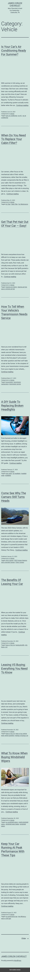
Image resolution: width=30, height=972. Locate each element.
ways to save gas (6, 918)
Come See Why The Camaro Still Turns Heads (13, 497)
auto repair (9, 473)
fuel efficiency (22, 916)
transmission (9, 382)
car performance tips (11, 916)
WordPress (17, 960)
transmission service (15, 384)
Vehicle (12, 113)
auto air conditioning (11, 115)
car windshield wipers (12, 822)
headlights (8, 475)
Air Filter (8, 204)
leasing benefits (20, 645)
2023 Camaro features (20, 560)
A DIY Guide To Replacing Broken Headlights (12, 405)
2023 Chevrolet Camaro (8, 562)
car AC (20, 115)
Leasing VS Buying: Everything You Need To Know (14, 668)
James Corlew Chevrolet (14, 956)
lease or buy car (10, 645)
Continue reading (22, 105)
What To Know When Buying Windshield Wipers (14, 757)
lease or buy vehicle (21, 733)
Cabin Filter (14, 204)
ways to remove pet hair (8, 289)
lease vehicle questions (7, 735)
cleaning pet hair (22, 287)
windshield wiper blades (12, 824)
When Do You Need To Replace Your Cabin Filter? (13, 139)
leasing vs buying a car (21, 735)
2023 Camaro (10, 560)
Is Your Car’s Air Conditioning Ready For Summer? (13, 50)
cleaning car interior (11, 287)
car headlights (16, 473)
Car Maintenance (23, 204)
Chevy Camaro (20, 562)
